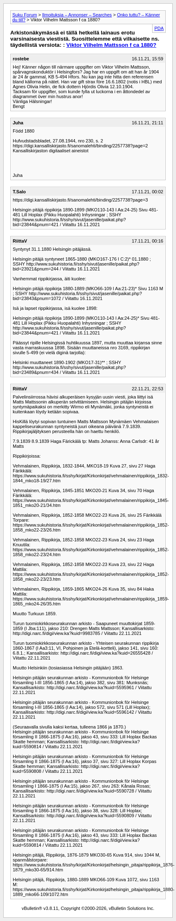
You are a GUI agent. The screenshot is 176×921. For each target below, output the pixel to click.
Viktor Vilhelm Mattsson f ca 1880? (111, 45)
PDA (159, 28)
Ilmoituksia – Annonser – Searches (76, 14)
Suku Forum (24, 14)
